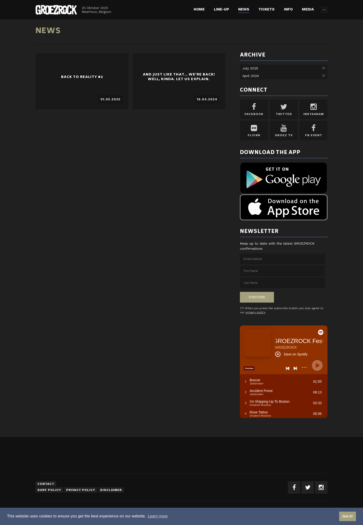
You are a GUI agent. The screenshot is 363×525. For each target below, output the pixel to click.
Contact (45, 484)
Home (199, 9)
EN (324, 9)
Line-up (221, 9)
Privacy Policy (80, 490)
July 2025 (250, 68)
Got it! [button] (347, 516)
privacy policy (255, 312)
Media (308, 9)
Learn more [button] (158, 516)
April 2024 (250, 76)
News (243, 9)
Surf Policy (49, 490)
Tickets (266, 9)
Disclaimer (111, 490)
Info (288, 9)
